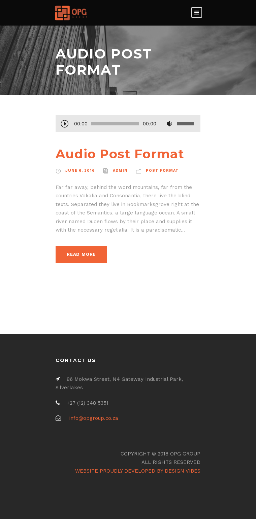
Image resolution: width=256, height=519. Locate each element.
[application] (128, 124)
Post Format (162, 170)
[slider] (115, 123)
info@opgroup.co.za (93, 418)
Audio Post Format (120, 153)
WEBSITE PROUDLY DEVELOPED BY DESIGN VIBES (137, 471)
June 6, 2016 (80, 170)
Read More (81, 254)
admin (120, 170)
